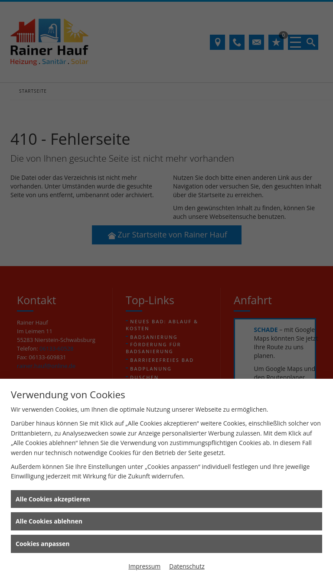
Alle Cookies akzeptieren (53, 499)
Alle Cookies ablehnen (49, 521)
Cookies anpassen (42, 544)
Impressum (144, 566)
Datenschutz (186, 566)
